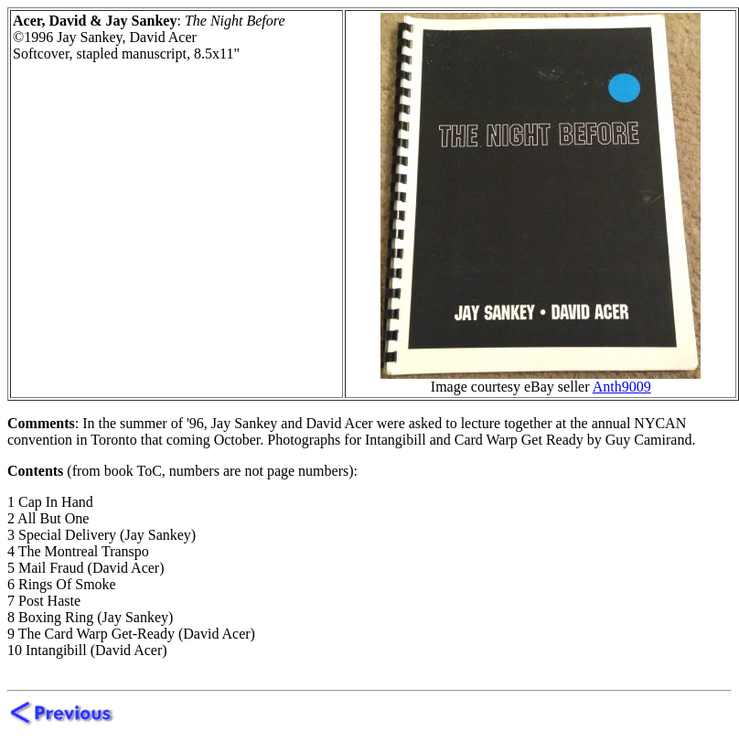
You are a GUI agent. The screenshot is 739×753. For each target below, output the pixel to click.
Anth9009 (622, 386)
